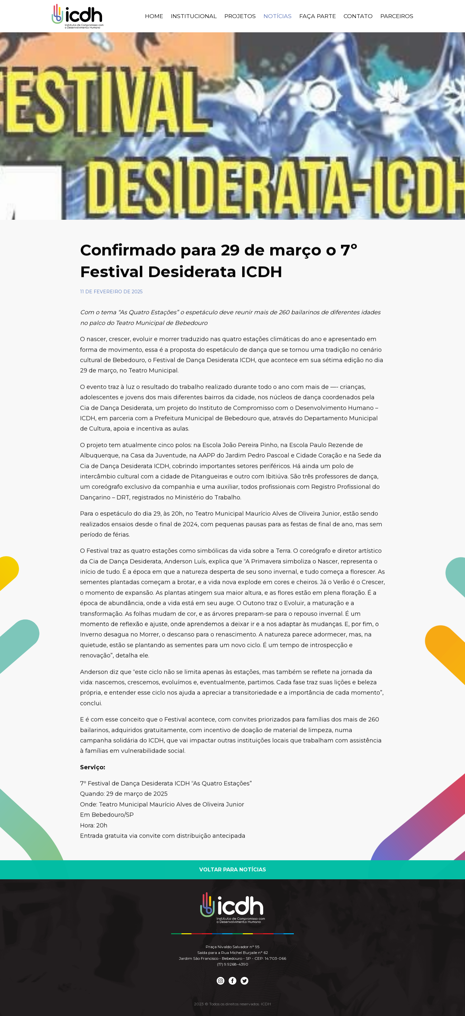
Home (160, 16)
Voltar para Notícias (232, 871)
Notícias (281, 16)
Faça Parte (320, 16)
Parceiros (397, 16)
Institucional (199, 16)
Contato (360, 16)
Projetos (245, 16)
